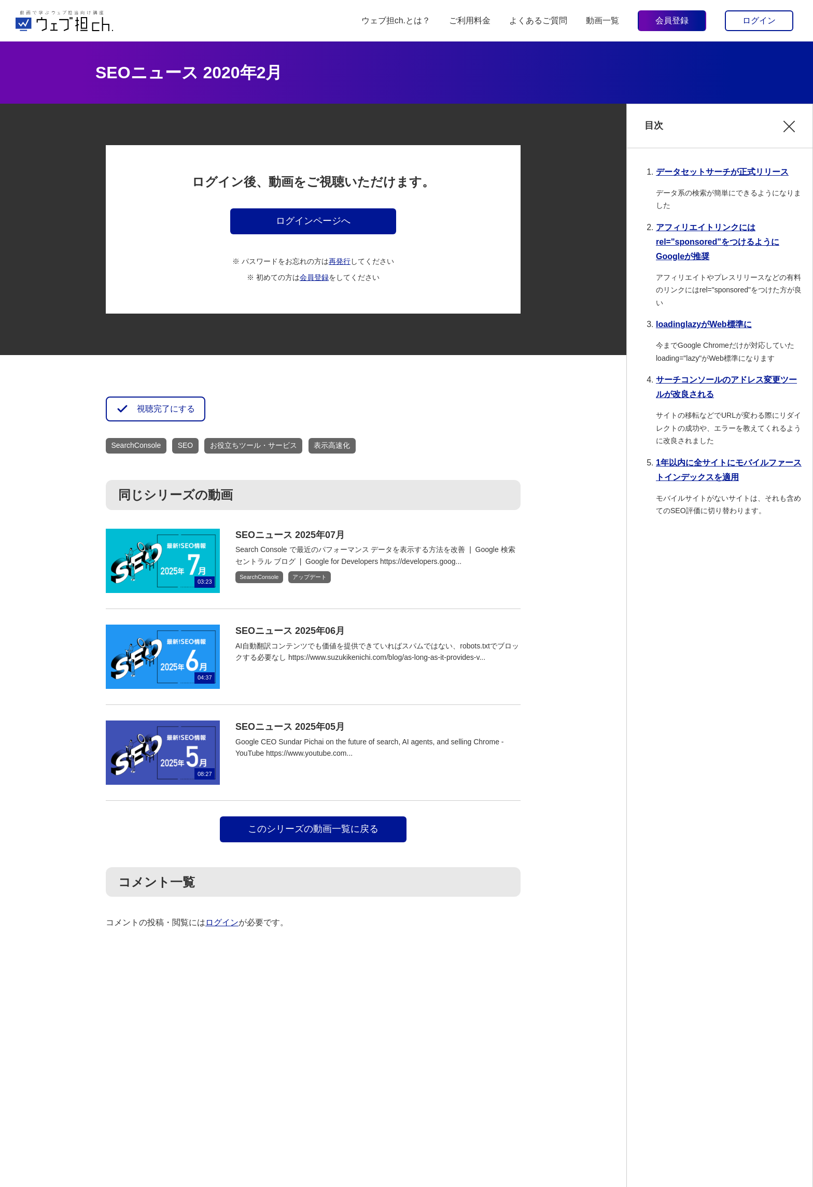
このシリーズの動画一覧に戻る (313, 829)
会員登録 (672, 20)
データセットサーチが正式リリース (722, 171)
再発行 (340, 261)
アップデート (309, 577)
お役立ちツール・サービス (253, 445)
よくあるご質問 (538, 20)
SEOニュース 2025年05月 (290, 727)
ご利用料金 (469, 20)
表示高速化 (332, 445)
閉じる (789, 134)
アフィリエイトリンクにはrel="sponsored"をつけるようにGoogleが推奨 (717, 242)
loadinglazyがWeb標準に (704, 324)
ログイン (759, 20)
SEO (185, 445)
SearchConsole (136, 445)
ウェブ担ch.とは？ (395, 20)
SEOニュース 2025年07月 (290, 535)
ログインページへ (313, 221)
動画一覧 (602, 20)
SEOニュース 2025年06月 (290, 631)
